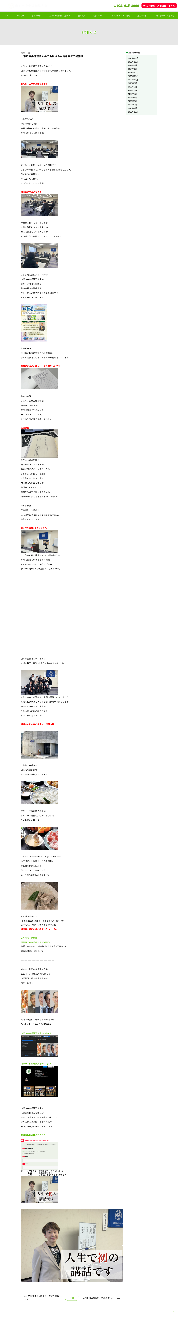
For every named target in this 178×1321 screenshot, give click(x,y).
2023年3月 (132, 101)
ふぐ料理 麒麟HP (29, 937)
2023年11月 (133, 76)
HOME (6, 15)
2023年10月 (133, 79)
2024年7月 (132, 65)
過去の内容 (142, 15)
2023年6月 (132, 90)
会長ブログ (36, 15)
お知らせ (20, 15)
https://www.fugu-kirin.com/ (35, 941)
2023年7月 (132, 86)
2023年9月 (132, 83)
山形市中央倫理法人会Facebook (36, 1033)
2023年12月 (133, 72)
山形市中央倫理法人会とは (59, 15)
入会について (98, 15)
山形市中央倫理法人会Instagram (36, 1063)
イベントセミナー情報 (120, 15)
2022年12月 (133, 111)
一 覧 (72, 1297)
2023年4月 (132, 97)
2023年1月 (132, 108)
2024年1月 (132, 69)
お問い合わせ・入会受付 (164, 15)
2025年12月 (133, 58)
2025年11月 (133, 61)
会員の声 (81, 15)
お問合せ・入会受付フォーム (159, 5)
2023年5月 (132, 94)
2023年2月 (132, 104)
